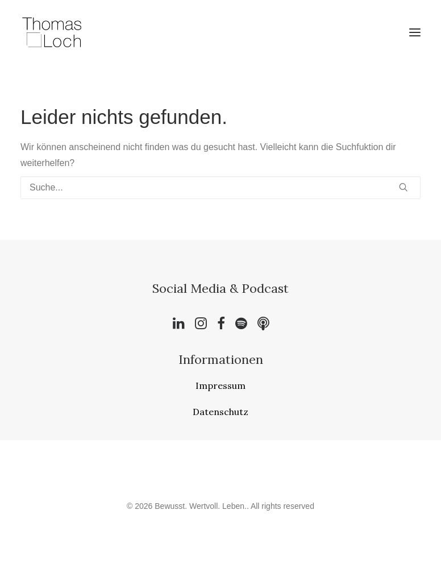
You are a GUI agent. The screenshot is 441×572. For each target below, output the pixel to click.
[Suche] (220, 187)
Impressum (220, 385)
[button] (415, 32)
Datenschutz (220, 411)
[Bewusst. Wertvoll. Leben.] (52, 32)
